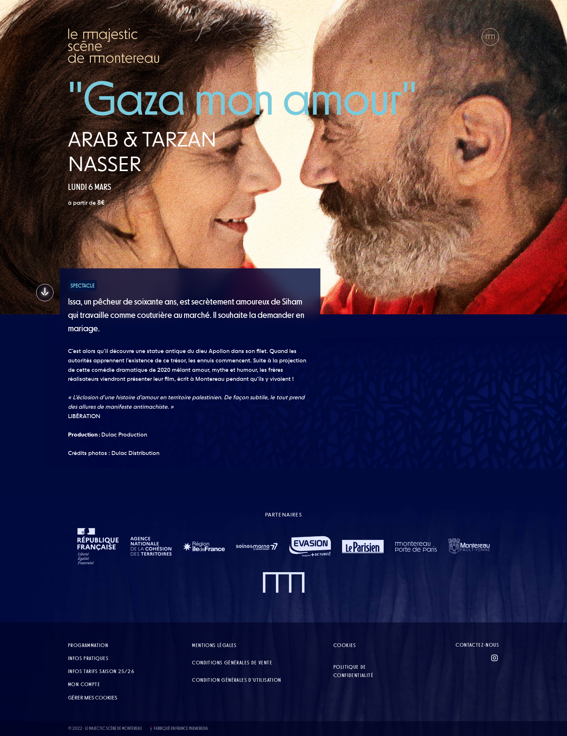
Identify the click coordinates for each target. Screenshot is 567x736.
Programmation (88, 645)
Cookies (344, 645)
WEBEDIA (201, 728)
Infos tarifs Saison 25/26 (101, 671)
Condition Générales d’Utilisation (236, 680)
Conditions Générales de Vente (232, 662)
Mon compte (84, 684)
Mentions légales (214, 645)
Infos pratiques (88, 658)
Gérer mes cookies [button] (92, 698)
